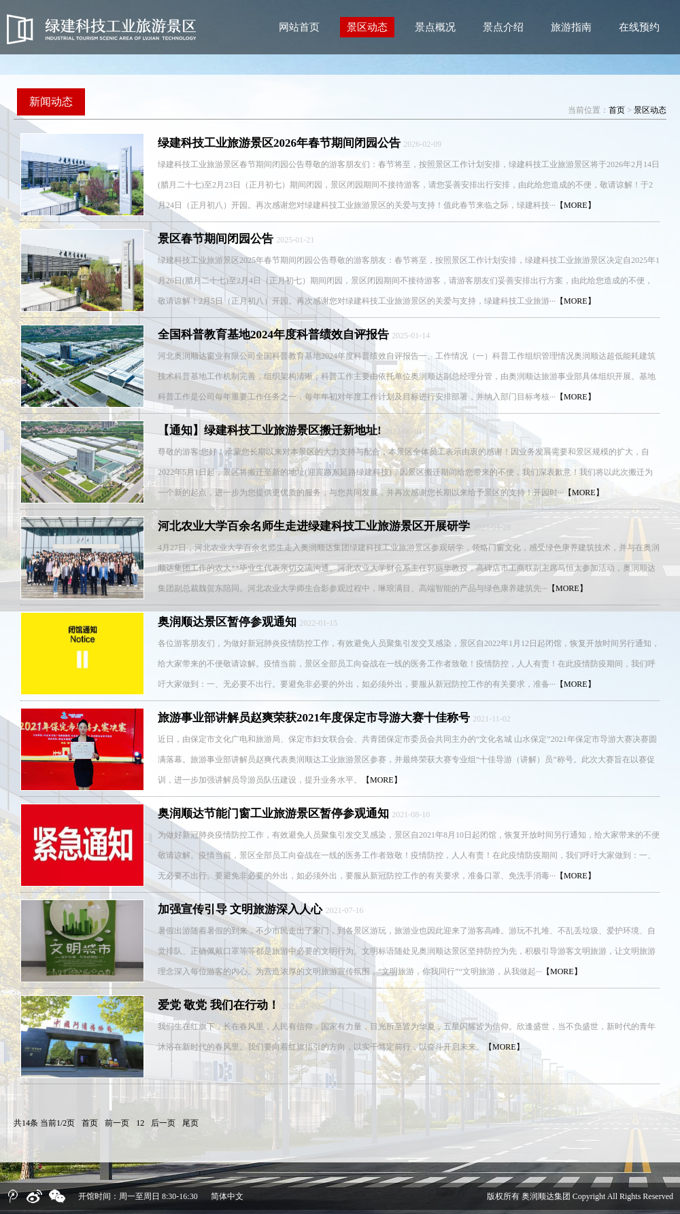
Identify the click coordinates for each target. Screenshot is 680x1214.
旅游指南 (571, 27)
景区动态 (367, 27)
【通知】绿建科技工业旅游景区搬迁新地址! (269, 430)
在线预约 (639, 27)
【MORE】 (576, 205)
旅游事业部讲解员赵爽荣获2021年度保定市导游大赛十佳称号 (314, 717)
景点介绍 (503, 27)
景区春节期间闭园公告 (215, 238)
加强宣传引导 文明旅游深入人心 (240, 909)
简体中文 (227, 1196)
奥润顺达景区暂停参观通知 (227, 621)
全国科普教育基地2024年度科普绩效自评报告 (273, 334)
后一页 (163, 1123)
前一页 (117, 1123)
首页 (617, 110)
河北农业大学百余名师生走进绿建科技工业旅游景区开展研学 (314, 526)
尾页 (190, 1123)
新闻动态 (51, 101)
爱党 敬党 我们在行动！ (218, 1005)
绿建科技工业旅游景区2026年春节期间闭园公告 (279, 143)
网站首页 (299, 27)
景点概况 (435, 27)
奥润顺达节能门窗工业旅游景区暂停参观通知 (273, 813)
